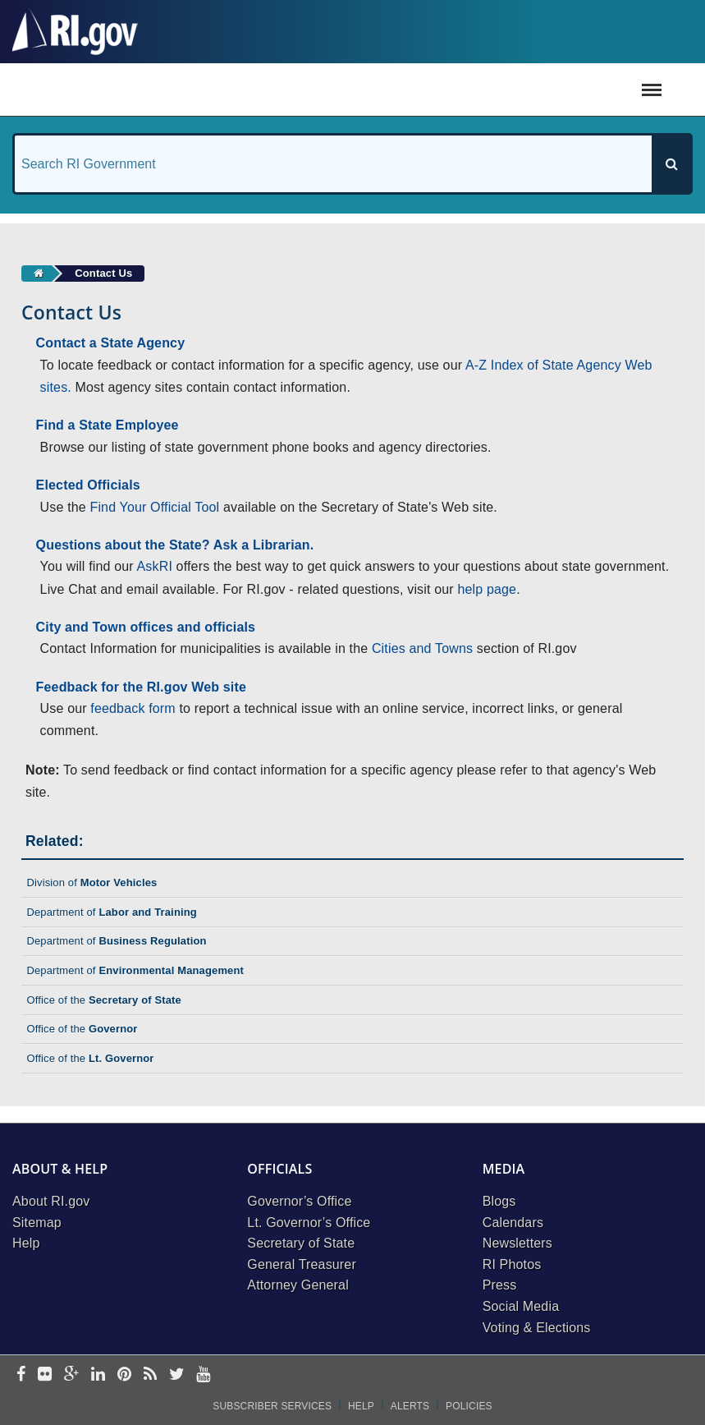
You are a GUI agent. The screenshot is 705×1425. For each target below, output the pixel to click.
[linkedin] (98, 1375)
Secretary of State (301, 1243)
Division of (91, 882)
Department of (111, 912)
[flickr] (45, 1375)
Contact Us (103, 273)
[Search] (671, 164)
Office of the (103, 1000)
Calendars (513, 1223)
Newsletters (517, 1243)
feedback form (132, 708)
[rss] (150, 1375)
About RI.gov (50, 1201)
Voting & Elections (537, 1328)
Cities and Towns (422, 648)
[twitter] (177, 1375)
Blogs (499, 1201)
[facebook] (20, 1375)
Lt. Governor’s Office (308, 1223)
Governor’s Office (299, 1201)
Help (26, 1243)
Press (500, 1285)
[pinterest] (124, 1375)
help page (486, 589)
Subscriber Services (272, 1406)
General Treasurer (301, 1264)
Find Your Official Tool (154, 507)
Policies (469, 1406)
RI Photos (512, 1264)
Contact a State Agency (110, 343)
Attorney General (298, 1285)
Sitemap (37, 1223)
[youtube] (203, 1375)
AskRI (154, 566)
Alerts (410, 1406)
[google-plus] (72, 1375)
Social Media (521, 1306)
